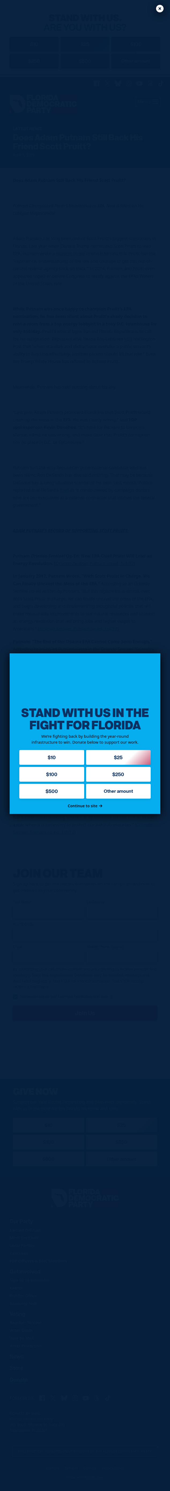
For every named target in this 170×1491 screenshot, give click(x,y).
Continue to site (85, 805)
